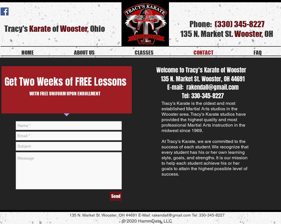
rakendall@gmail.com (212, 87)
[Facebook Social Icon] (5, 11)
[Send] (116, 196)
